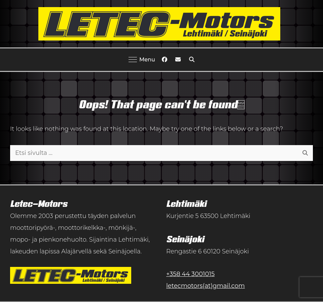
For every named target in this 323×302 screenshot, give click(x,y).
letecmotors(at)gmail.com (205, 286)
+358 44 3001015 (190, 274)
